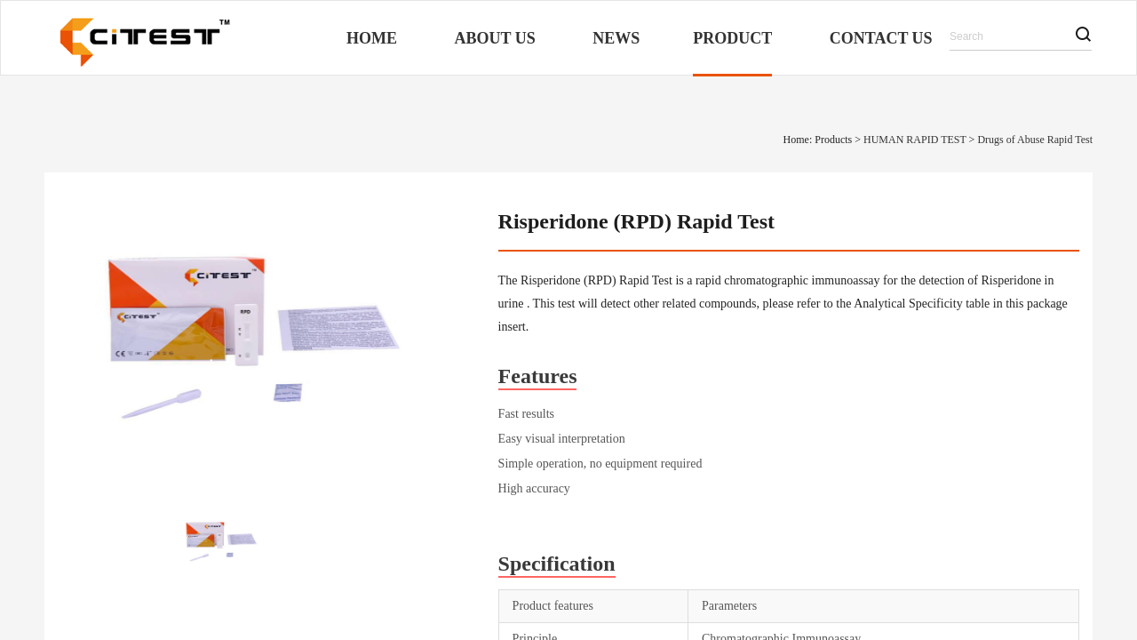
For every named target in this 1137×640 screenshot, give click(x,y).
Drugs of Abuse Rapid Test (1035, 139)
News (616, 38)
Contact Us (881, 38)
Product (732, 38)
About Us (495, 38)
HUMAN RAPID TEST (914, 139)
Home (371, 38)
